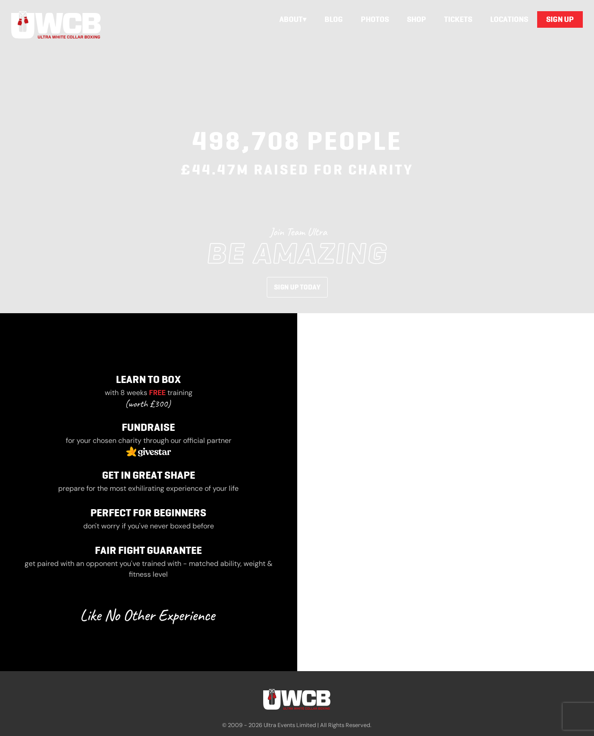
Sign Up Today (297, 287)
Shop (416, 19)
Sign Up (560, 19)
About (291, 19)
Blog (334, 19)
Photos (375, 19)
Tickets (458, 19)
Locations (509, 19)
